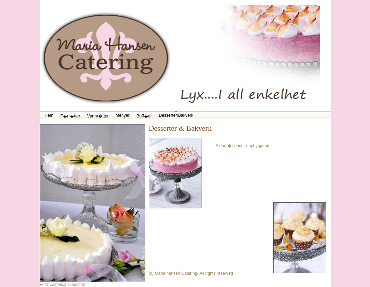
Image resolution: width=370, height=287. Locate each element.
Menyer (123, 115)
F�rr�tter (70, 116)
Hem (49, 115)
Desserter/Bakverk (176, 115)
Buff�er (144, 116)
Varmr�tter (98, 116)
